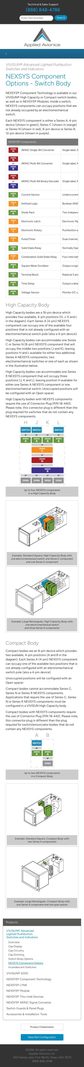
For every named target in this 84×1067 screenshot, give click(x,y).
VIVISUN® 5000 (17, 973)
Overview (14, 942)
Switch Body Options (20, 959)
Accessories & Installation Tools (26, 1014)
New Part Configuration (42, 1037)
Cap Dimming (16, 954)
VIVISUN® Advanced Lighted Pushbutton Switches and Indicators (22, 934)
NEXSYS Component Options (25, 963)
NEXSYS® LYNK (16, 985)
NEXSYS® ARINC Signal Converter (28, 1002)
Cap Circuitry (16, 950)
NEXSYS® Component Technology (28, 979)
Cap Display (15, 946)
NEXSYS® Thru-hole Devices (24, 996)
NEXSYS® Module (17, 990)
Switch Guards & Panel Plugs (25, 1008)
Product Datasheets (42, 1027)
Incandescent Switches (22, 967)
